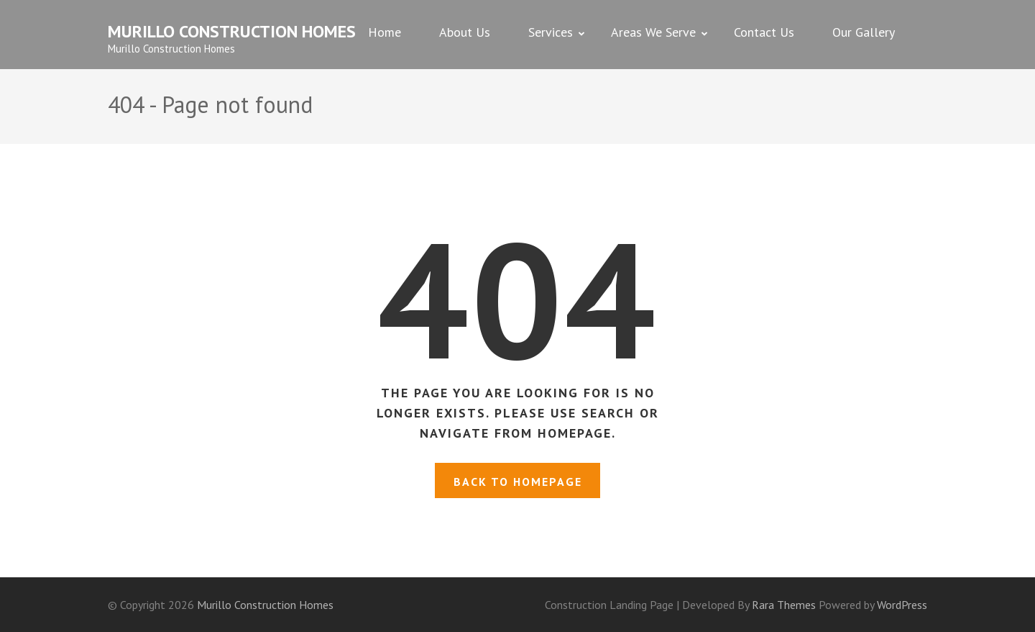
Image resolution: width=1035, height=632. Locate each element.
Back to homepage (518, 481)
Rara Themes (785, 604)
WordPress (902, 604)
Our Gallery (863, 32)
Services (550, 32)
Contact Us (764, 32)
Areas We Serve (653, 32)
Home (384, 32)
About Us (464, 32)
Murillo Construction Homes (232, 31)
